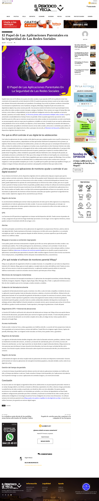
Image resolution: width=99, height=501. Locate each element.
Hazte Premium (45, 436)
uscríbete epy (93, 3)
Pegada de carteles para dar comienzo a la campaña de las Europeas (56, 417)
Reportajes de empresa (7, 32)
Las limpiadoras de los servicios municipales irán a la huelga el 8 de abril (81, 54)
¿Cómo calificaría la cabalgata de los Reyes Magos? (83, 163)
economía (8, 405)
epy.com (4, 42)
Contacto (95, 0)
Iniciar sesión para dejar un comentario (33, 465)
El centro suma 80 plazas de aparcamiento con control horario (82, 46)
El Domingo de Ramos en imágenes (81, 62)
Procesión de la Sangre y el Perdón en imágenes (82, 71)
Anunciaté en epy (7, 3)
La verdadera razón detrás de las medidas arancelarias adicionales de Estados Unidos (17, 417)
